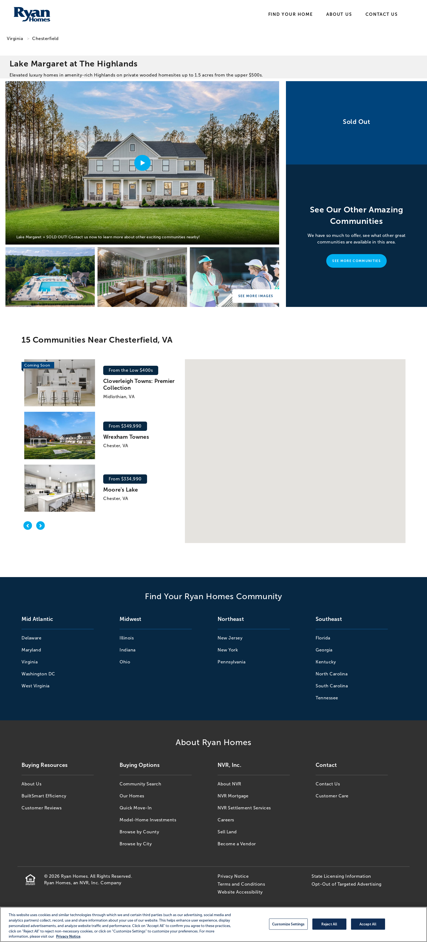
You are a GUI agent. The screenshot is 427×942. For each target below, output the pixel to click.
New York (228, 650)
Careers (226, 820)
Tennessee (327, 698)
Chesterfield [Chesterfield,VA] (45, 38)
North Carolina (331, 674)
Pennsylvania (231, 662)
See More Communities (356, 261)
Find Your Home (290, 14)
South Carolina (332, 686)
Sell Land (227, 832)
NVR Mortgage (233, 796)
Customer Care (332, 796)
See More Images (255, 296)
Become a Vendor (237, 844)
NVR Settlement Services (244, 808)
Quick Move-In (136, 808)
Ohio (125, 662)
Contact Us (381, 14)
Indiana (128, 650)
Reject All (329, 924)
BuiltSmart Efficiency (44, 796)
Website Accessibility (240, 892)
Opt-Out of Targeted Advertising (347, 884)
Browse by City (136, 844)
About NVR (229, 784)
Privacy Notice (233, 876)
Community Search (140, 784)
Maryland (31, 650)
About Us (339, 14)
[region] (213, 924)
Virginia (15, 38)
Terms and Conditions (241, 884)
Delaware (31, 638)
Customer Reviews (42, 808)
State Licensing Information (341, 876)
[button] (295, 438)
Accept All (367, 924)
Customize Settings (288, 924)
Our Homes (132, 796)
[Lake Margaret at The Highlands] (50, 277)
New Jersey (230, 638)
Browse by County (139, 832)
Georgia (324, 650)
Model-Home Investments (148, 820)
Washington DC (38, 674)
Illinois (127, 638)
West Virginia (36, 686)
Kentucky (326, 662)
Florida (323, 638)
